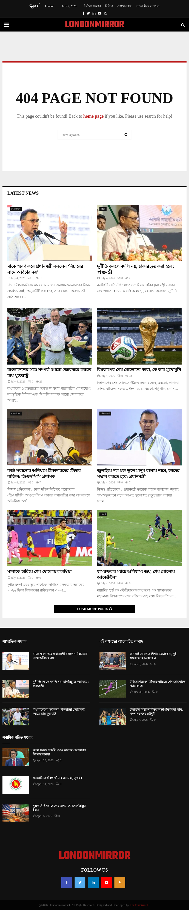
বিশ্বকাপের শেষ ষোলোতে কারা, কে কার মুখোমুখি (139, 369)
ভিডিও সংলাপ (92, 6)
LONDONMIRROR (94, 25)
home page (93, 116)
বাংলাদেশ (15, 209)
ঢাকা (103, 209)
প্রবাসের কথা (124, 6)
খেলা (103, 312)
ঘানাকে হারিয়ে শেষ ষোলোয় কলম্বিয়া (39, 571)
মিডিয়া (109, 6)
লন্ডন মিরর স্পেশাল (147, 6)
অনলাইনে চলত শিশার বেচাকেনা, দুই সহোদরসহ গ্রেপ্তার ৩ (153, 656)
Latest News (23, 193)
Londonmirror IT (140, 905)
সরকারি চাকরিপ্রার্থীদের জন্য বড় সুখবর (57, 778)
